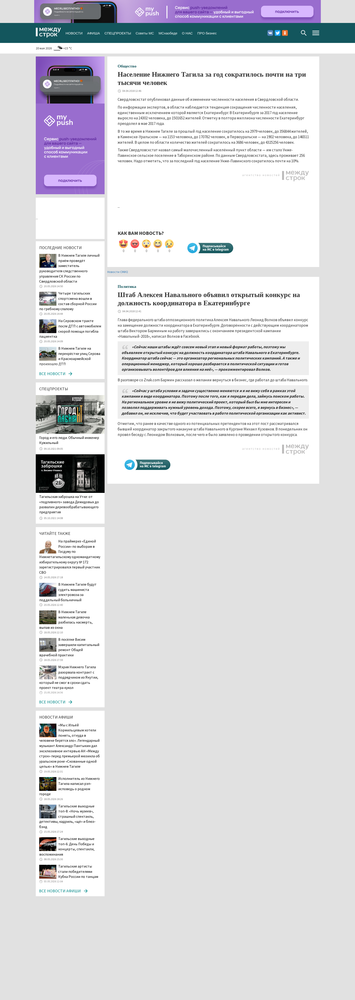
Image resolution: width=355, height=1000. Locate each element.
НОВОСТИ (74, 32)
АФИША (93, 32)
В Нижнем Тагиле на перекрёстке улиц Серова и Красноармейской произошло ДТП (69, 356)
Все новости (52, 373)
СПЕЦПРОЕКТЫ (117, 32)
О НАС (187, 32)
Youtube (292, 33)
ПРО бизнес (206, 32)
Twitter (277, 33)
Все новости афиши (60, 890)
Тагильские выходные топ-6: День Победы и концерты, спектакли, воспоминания (66, 846)
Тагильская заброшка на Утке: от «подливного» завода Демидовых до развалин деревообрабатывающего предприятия (69, 504)
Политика (127, 286)
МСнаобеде (167, 32)
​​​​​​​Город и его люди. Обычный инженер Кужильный (69, 440)
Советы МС (145, 32)
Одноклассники (285, 33)
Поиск (304, 33)
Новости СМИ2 (117, 272)
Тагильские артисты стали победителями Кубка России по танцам (78, 871)
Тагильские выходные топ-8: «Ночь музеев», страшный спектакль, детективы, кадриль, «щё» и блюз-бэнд (67, 816)
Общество (127, 66)
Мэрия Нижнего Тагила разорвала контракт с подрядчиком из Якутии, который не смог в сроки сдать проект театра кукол (68, 677)
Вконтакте (270, 33)
